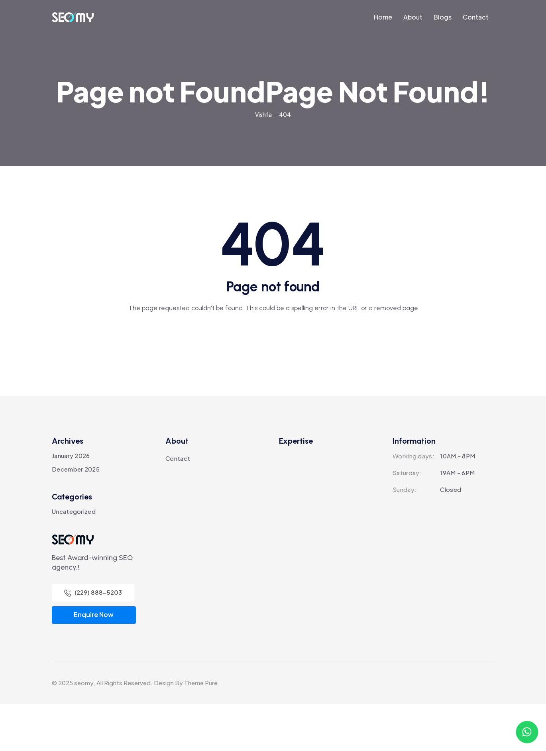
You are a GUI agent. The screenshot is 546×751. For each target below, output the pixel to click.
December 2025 (76, 515)
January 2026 (71, 502)
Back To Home (273, 381)
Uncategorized (74, 558)
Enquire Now (94, 661)
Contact (177, 505)
